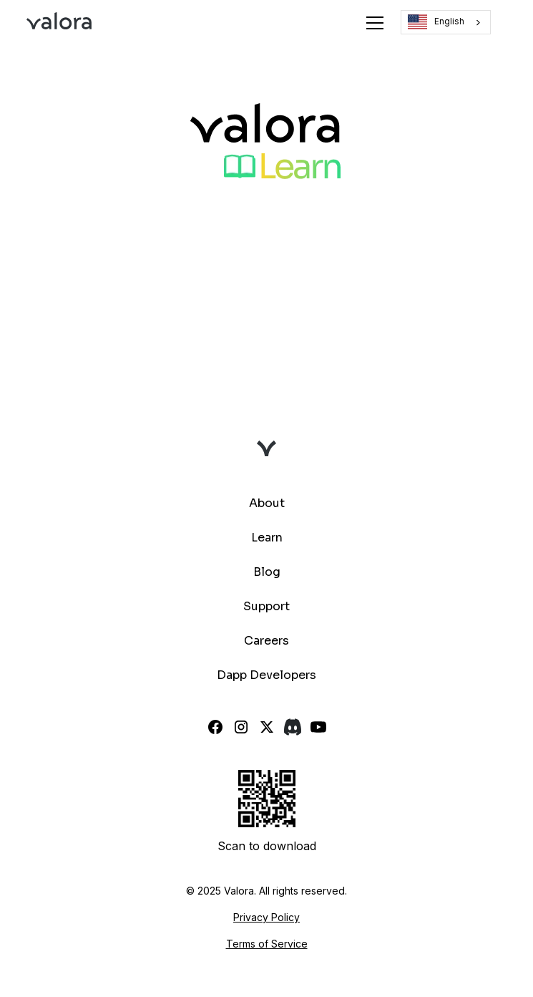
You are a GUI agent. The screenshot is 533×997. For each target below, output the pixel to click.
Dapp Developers (266, 675)
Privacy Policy (266, 917)
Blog (266, 571)
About (267, 503)
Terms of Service (267, 944)
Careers (266, 640)
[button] (372, 23)
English (436, 22)
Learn (267, 537)
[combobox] (446, 22)
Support (266, 606)
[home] (59, 23)
